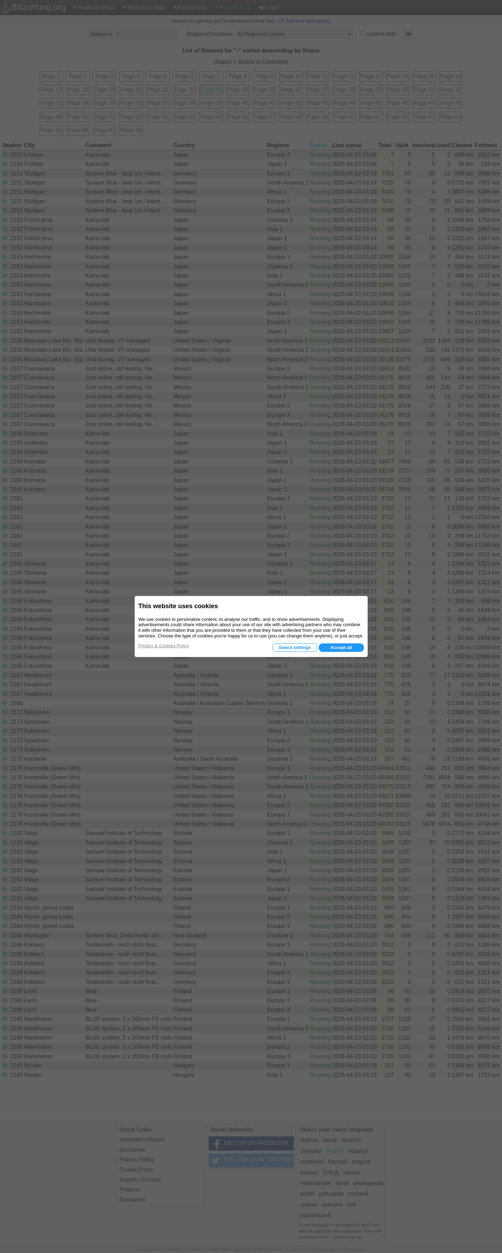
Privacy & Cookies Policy (163, 645)
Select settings (295, 647)
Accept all (341, 647)
